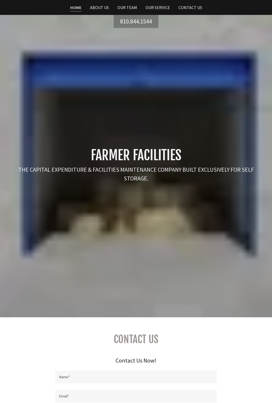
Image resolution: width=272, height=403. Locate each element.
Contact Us (190, 7)
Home (76, 7)
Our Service (158, 7)
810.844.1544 (136, 21)
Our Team (127, 7)
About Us (99, 7)
